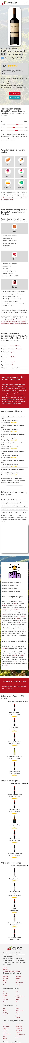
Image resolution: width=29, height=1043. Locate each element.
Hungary (18, 978)
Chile (6, 665)
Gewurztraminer (20, 1034)
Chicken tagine (6, 248)
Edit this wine (14, 97)
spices (5, 199)
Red (12, 365)
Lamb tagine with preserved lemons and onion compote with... (13, 304)
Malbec (17, 618)
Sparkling (5, 1013)
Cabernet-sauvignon (5, 1028)
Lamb (14, 287)
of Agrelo (14, 58)
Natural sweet (19, 1010)
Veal (17, 1001)
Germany (18, 976)
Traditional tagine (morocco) (10, 301)
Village (16, 609)
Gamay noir (19, 1026)
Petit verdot (19, 1030)
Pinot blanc (19, 1036)
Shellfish (18, 999)
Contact (5, 967)
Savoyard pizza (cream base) (10, 243)
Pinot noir (5, 1024)
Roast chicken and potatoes (10, 235)
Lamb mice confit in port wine (10, 296)
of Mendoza (20, 58)
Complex (23, 616)
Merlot (5, 1032)
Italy (17, 980)
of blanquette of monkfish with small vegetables (13, 321)
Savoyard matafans (8, 273)
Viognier (18, 1032)
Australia (5, 978)
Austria (5, 980)
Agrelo (12, 352)
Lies (15, 661)
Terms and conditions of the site (11, 971)
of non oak (25, 196)
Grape (7, 655)
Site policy (5, 969)
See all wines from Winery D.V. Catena (18, 701)
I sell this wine (14, 93)
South (15, 603)
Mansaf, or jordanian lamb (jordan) (12, 299)
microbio (8, 197)
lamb (12, 319)
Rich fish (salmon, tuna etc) (20, 996)
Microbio (7, 187)
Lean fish (5, 999)
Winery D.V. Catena (9, 48)
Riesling (5, 1036)
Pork (17, 991)
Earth (8, 176)
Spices (21, 164)
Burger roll (5, 268)
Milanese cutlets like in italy (10, 240)
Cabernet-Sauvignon (16, 349)
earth (2, 197)
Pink (4, 1015)
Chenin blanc (19, 1028)
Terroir (3, 614)
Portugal (18, 985)
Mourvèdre (19, 1024)
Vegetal (21, 187)
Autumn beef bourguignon (10, 263)
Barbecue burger (7, 266)
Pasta (4, 1001)
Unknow (18, 1015)
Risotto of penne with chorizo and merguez (14, 291)
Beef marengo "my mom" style (10, 276)
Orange (18, 1017)
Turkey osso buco (7, 238)
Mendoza (13, 357)
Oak (8, 164)
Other (17, 1013)
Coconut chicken (7, 245)
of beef (9, 319)
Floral (21, 176)
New (22, 655)
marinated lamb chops (7, 323)
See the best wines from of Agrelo (19, 783)
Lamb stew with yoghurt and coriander (13, 294)
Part (19, 622)
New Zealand (19, 982)
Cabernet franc (7, 1034)
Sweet (17, 1008)
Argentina (13, 361)
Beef (14, 259)
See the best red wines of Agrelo (19, 865)
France (5, 985)
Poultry (15, 231)
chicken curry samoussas (21, 323)
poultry (18, 319)
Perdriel (5, 609)
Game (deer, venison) (6, 994)
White (4, 1010)
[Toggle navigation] (25, 2)
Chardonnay (6, 1026)
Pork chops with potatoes (9, 271)
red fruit (10, 199)
